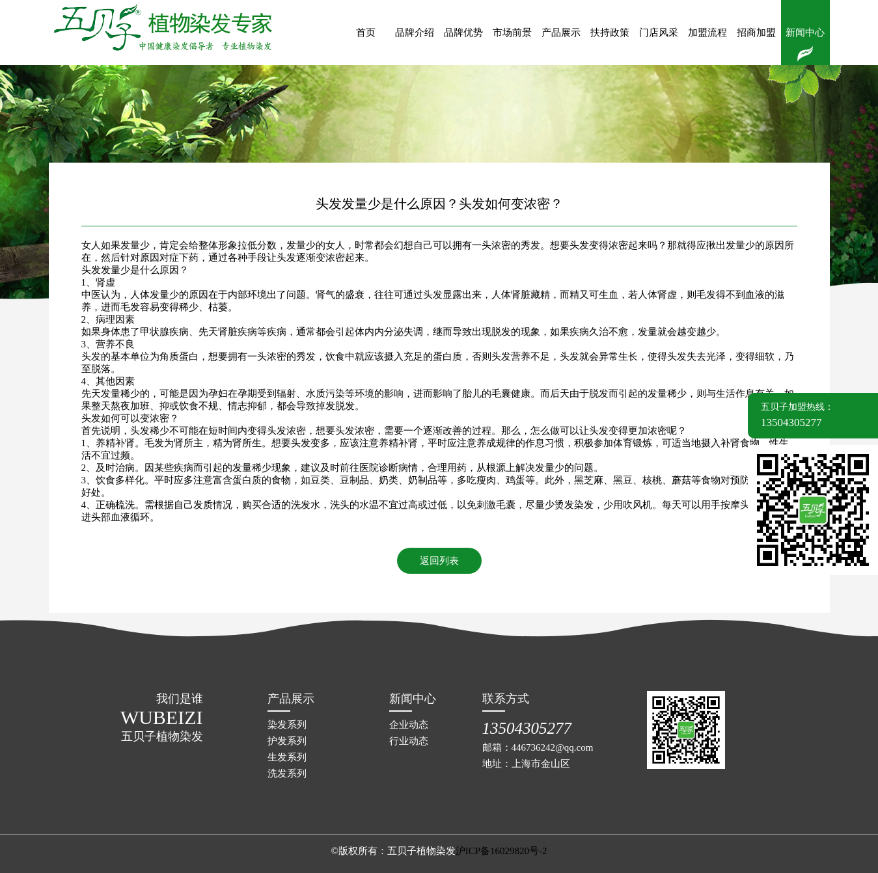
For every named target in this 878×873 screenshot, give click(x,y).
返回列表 (439, 561)
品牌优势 (463, 32)
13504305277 (527, 728)
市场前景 (512, 32)
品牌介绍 (414, 32)
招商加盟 (756, 32)
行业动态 (408, 741)
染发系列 (287, 724)
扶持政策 (609, 32)
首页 (366, 32)
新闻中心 (805, 32)
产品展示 (561, 32)
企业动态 (408, 724)
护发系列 (287, 741)
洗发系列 (287, 773)
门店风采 (658, 32)
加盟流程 (707, 32)
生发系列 (287, 757)
